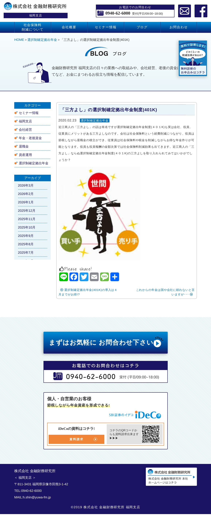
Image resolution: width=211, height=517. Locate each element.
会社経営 (25, 129)
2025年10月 (26, 227)
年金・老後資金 (30, 138)
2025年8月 (25, 244)
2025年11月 (26, 219)
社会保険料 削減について (32, 27)
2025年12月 (26, 210)
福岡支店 (25, 121)
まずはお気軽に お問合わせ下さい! (106, 341)
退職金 (23, 146)
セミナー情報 (105, 27)
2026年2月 (25, 194)
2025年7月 (25, 252)
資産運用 (25, 155)
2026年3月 (25, 185)
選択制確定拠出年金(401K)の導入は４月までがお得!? (87, 292)
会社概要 (69, 27)
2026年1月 (25, 202)
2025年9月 (25, 236)
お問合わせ (179, 27)
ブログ (142, 27)
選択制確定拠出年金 (95, 120)
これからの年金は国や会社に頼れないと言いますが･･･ (165, 292)
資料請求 (76, 439)
